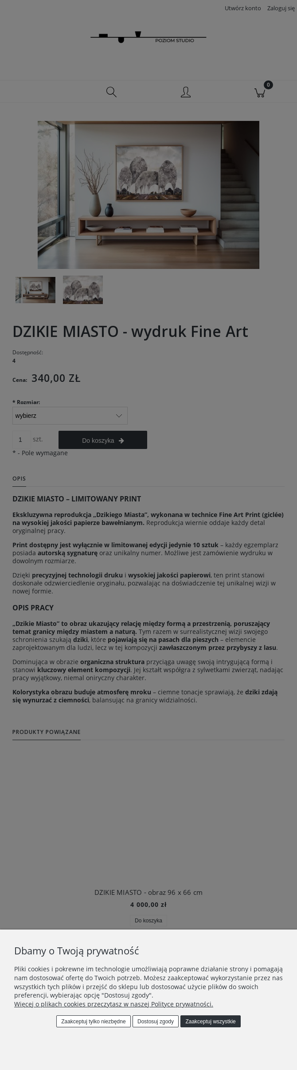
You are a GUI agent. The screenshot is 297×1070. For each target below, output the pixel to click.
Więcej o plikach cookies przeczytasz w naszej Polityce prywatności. (113, 1004)
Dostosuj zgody (155, 1021)
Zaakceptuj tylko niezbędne (93, 1021)
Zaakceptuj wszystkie (210, 1021)
